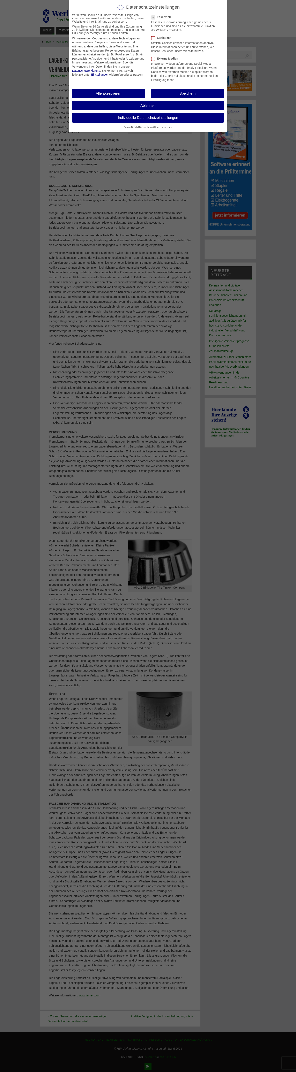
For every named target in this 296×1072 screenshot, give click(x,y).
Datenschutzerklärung (86, 70)
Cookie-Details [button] (131, 127)
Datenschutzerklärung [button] (149, 127)
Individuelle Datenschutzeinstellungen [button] (148, 118)
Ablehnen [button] (148, 106)
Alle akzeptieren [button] (108, 93)
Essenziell (162, 17)
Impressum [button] (167, 127)
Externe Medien (166, 58)
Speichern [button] (187, 93)
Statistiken (163, 37)
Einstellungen (100, 74)
